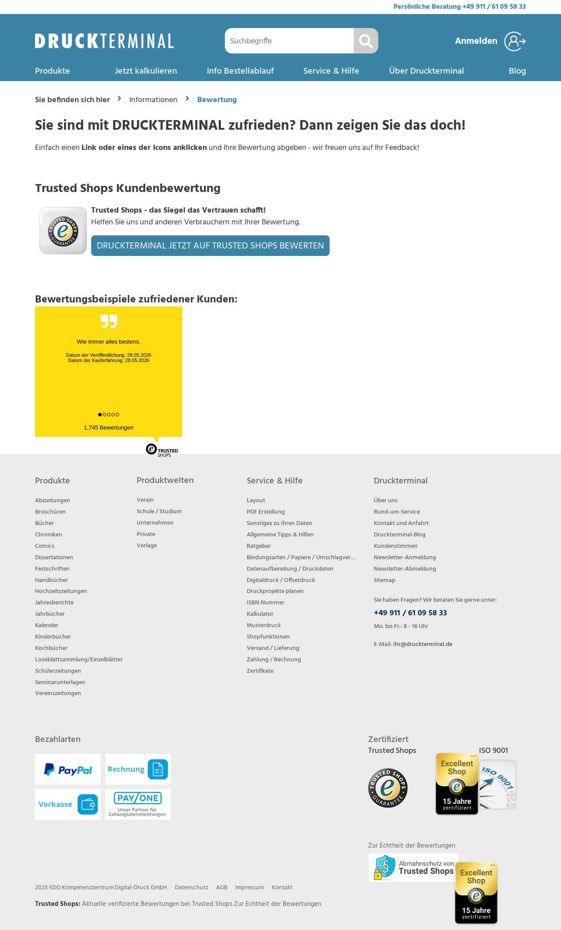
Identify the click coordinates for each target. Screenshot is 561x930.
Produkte (52, 71)
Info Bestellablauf (240, 71)
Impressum (249, 888)
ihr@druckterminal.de (422, 644)
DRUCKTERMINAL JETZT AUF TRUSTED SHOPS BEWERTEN (210, 246)
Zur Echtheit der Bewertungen (277, 904)
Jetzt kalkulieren (146, 71)
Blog (517, 71)
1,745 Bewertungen (109, 427)
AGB (221, 888)
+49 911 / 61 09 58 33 (494, 7)
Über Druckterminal (426, 71)
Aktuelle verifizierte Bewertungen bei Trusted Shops (158, 904)
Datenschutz (191, 888)
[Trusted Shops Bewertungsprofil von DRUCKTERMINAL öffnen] (476, 893)
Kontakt (282, 888)
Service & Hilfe (331, 71)
